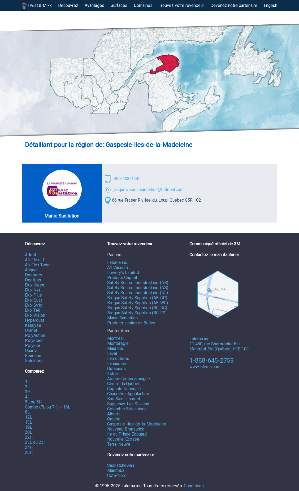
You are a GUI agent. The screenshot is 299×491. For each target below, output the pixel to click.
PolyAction (35, 335)
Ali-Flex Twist (38, 264)
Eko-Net (32, 290)
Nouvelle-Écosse (123, 439)
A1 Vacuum (117, 267)
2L (27, 386)
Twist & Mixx (37, 6)
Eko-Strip (33, 305)
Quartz (31, 350)
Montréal (115, 338)
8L (27, 412)
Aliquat (31, 269)
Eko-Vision (35, 315)
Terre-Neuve (118, 444)
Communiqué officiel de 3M (214, 243)
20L (28, 432)
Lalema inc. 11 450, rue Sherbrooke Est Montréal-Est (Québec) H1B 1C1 (219, 311)
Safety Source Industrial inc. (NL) (137, 292)
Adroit (30, 254)
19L (28, 427)
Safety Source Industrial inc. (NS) (137, 287)
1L (27, 381)
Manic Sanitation (122, 317)
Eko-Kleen (34, 285)
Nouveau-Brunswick (125, 429)
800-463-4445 (127, 178)
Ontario (113, 419)
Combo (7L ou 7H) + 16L (47, 407)
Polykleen (34, 340)
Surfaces (119, 5)
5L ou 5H (33, 402)
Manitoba (115, 470)
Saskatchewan (120, 465)
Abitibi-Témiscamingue (128, 378)
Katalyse (33, 325)
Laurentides (118, 358)
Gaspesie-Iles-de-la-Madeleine (136, 424)
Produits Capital (122, 277)
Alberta (113, 413)
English (270, 5)
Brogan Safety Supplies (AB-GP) (137, 297)
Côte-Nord (117, 475)
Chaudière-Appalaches (128, 393)
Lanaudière (117, 363)
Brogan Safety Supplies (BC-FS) (137, 312)
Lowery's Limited (123, 272)
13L (28, 422)
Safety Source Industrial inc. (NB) (137, 282)
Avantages (94, 5)
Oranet (31, 330)
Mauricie (115, 348)
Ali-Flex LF (35, 259)
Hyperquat (34, 320)
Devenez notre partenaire (233, 5)
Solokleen (34, 360)
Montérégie (118, 343)
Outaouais (116, 368)
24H (29, 447)
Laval (112, 353)
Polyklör (32, 345)
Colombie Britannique (127, 408)
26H (29, 452)
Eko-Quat (33, 300)
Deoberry (33, 274)
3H (27, 391)
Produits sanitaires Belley (131, 322)
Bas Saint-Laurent (123, 398)
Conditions (194, 485)
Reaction (33, 355)
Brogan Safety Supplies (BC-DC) (137, 307)
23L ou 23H (35, 442)
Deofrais (33, 280)
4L (27, 396)
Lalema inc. (117, 262)
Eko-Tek (32, 310)
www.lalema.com (204, 366)
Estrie (112, 373)
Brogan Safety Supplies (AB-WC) (137, 302)
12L (28, 417)
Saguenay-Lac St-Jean (128, 403)
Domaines (143, 5)
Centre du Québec (123, 383)
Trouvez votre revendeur (181, 5)
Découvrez (68, 5)
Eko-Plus (33, 295)
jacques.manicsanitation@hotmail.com (149, 189)
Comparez (34, 371)
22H (29, 437)
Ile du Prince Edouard (127, 434)
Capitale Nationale (124, 388)
